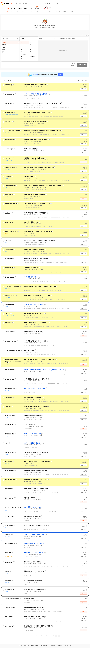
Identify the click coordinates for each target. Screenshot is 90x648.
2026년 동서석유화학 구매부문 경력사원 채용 (34, 195)
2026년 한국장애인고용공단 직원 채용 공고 (34, 304)
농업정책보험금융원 (9, 415)
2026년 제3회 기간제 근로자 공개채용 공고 (34, 617)
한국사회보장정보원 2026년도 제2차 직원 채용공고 (36, 140)
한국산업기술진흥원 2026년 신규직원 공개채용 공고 (36, 452)
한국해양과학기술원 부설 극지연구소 (13, 507)
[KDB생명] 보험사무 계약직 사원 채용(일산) (34, 544)
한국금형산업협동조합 (10, 185)
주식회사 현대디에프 (9, 589)
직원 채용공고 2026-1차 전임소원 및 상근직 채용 (35, 470)
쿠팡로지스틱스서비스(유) (11, 204)
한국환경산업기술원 (9, 434)
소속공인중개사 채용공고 (29, 598)
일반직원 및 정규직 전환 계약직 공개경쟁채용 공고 (35, 479)
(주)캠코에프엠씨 (9, 562)
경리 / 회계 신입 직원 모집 (29, 498)
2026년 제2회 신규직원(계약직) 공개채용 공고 (34, 388)
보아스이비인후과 (9, 332)
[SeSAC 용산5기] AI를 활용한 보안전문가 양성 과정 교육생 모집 (39, 167)
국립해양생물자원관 (9, 370)
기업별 (17, 12)
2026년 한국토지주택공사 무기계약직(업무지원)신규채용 (37, 112)
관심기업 (9, 80)
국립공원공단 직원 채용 (29, 176)
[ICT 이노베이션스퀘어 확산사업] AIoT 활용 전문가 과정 (37, 295)
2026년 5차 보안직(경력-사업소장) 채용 (33, 443)
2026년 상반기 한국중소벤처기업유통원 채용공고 (35, 341)
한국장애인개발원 (9, 259)
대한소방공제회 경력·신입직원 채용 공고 (33, 397)
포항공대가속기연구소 (10, 470)
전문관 (50, 12)
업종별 (23, 12)
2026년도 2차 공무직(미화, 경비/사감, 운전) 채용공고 (36, 94)
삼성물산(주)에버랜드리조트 (11, 231)
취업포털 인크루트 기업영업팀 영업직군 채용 (34, 571)
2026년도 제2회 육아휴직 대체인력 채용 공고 (34, 534)
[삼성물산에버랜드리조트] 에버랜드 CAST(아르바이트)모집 (38, 231)
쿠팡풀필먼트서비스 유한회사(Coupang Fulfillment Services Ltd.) (13, 361)
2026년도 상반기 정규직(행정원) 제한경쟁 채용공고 (36, 525)
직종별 (12, 12)
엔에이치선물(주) (9, 268)
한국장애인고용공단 (9, 304)
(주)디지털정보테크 (9, 498)
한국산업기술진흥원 (9, 452)
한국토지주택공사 (9, 112)
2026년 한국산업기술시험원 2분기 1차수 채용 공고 (36, 379)
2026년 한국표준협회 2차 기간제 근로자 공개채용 (35, 406)
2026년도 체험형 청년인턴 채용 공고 (32, 434)
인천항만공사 (8, 213)
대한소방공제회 (8, 397)
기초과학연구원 (8, 323)
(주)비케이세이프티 (9, 425)
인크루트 (7, 571)
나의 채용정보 (72, 12)
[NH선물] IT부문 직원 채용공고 (31, 268)
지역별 (6, 12)
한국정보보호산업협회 (10, 167)
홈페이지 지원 (83, 88)
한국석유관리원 (8, 489)
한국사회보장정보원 (9, 140)
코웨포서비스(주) (9, 222)
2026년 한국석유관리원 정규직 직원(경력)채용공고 (36, 489)
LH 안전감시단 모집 (28, 425)
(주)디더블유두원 (9, 626)
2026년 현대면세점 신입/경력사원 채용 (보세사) (35, 589)
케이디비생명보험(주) (10, 544)
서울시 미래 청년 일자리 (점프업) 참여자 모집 (34, 249)
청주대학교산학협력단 (10, 295)
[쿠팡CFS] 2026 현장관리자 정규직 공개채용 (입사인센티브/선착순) (40, 359)
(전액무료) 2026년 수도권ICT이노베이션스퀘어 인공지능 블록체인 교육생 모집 (42, 130)
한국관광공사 (8, 580)
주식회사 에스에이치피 (10, 608)
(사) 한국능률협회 (9, 249)
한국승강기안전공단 (9, 277)
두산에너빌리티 (8, 158)
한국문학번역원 (8, 103)
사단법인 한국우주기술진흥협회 (12, 286)
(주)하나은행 (8, 553)
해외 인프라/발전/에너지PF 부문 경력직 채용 (34, 553)
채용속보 (37, 12)
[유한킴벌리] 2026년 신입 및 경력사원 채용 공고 (35, 85)
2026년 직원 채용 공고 (29, 350)
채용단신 (64, 12)
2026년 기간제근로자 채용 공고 (31, 277)
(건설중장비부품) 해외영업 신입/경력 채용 (33, 608)
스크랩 (4, 80)
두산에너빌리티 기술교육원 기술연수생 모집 (34, 158)
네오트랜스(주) (8, 121)
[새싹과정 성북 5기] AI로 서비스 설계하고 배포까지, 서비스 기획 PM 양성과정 (42, 240)
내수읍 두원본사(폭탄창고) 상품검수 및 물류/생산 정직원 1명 (38, 626)
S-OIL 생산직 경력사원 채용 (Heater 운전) (34, 313)
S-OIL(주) (7, 313)
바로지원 (83, 162)
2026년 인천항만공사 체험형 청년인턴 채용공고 (35, 213)
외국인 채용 (58, 12)
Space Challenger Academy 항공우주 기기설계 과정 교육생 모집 (40, 286)
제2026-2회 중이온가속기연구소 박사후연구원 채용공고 (37, 461)
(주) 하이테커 (8, 240)
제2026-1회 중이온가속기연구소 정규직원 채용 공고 (36, 323)
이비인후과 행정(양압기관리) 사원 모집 (33, 332)
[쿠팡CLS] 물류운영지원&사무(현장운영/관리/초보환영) (37, 204)
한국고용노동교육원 (9, 94)
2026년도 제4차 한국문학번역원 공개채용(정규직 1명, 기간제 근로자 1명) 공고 (42, 103)
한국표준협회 (8, 406)
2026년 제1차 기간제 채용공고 (31, 222)
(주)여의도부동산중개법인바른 (12, 598)
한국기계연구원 (8, 534)
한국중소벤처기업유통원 (10, 341)
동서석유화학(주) (9, 195)
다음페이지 (56, 636)
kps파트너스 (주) (9, 149)
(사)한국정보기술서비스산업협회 (12, 130)
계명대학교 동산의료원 (10, 479)
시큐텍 (6, 443)
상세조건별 (29, 12)
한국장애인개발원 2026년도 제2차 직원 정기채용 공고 (36, 259)
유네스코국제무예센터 (10, 388)
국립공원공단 (8, 176)
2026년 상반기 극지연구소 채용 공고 (32, 507)
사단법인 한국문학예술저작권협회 (12, 350)
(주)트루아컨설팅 (9, 516)
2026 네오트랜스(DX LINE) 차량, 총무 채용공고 (35, 121)
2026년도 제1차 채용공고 (30, 149)
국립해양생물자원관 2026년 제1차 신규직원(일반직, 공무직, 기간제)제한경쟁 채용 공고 (44, 370)
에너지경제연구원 (9, 525)
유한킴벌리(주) (8, 85)
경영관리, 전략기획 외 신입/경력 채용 (32, 516)
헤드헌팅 (44, 12)
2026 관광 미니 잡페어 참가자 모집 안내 (33, 580)
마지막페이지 (59, 636)
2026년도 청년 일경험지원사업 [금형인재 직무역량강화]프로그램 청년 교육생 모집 (43, 185)
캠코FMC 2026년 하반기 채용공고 (32, 562)
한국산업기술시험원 (9, 379)
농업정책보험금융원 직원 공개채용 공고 (33, 415)
